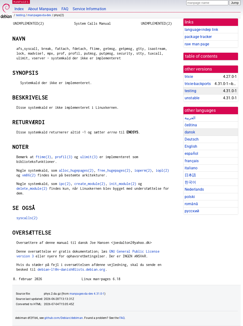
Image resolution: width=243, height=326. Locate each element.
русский (192, 211)
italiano (191, 168)
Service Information (89, 9)
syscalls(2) (27, 218)
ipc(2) (64, 184)
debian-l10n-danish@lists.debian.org (71, 269)
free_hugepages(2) (114, 170)
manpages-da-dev (39, 15)
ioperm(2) (143, 170)
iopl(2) (162, 170)
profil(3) (63, 157)
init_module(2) (122, 184)
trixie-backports (198, 83)
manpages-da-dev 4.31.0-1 (87, 293)
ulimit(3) (89, 157)
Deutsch (192, 139)
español (191, 153)
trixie (189, 76)
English (191, 146)
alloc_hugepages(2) (76, 170)
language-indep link (201, 29)
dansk (190, 132)
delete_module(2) (31, 188)
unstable (192, 98)
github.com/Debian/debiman (63, 318)
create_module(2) (89, 184)
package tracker (198, 36)
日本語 (190, 175)
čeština (191, 125)
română (191, 204)
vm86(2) (29, 175)
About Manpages (42, 9)
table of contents (201, 56)
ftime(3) (43, 157)
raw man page (197, 44)
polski (190, 196)
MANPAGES (21, 1)
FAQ (64, 9)
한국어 (190, 182)
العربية (190, 118)
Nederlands (194, 189)
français (192, 161)
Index (19, 9)
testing (20, 15)
